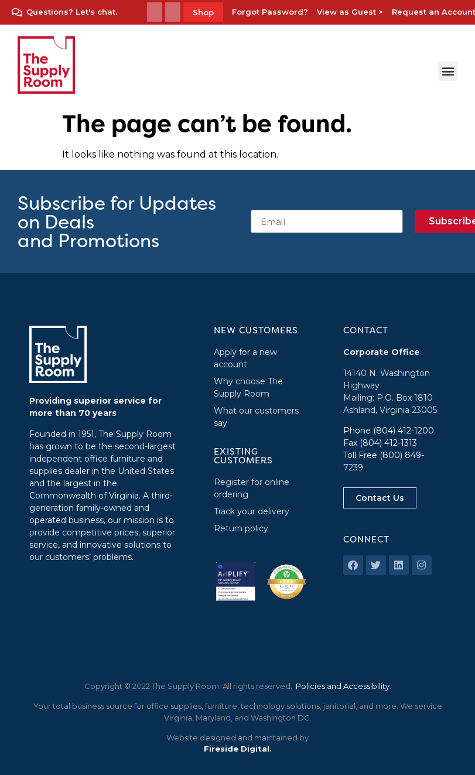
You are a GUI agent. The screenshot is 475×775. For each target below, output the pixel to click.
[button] (447, 71)
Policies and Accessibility (342, 686)
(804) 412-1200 (403, 430)
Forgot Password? (270, 11)
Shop (203, 12)
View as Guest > (350, 11)
